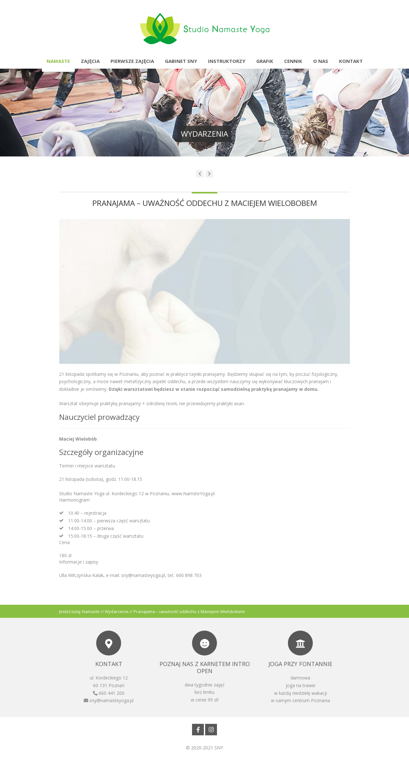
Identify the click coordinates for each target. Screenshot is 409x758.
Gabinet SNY (181, 61)
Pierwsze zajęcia (132, 61)
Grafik (264, 61)
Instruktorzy (226, 61)
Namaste (58, 61)
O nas (320, 61)
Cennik (293, 61)
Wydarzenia (116, 611)
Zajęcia (90, 61)
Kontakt (351, 61)
